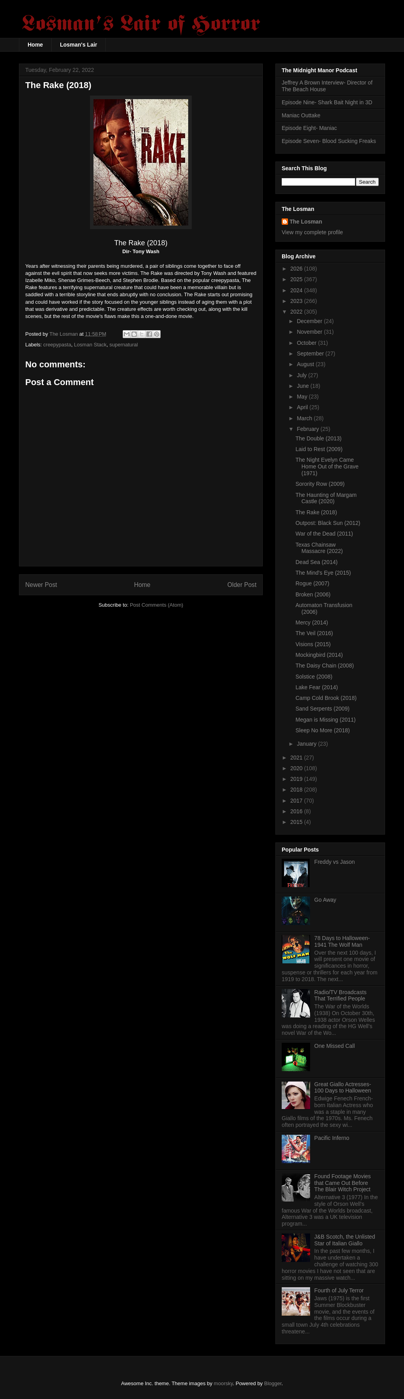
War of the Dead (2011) (324, 533)
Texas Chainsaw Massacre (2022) (319, 548)
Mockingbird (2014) (319, 655)
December (310, 321)
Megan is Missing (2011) (326, 719)
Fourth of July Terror (339, 1290)
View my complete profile (312, 232)
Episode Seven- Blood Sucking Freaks (329, 141)
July (302, 375)
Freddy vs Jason (334, 862)
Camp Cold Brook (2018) (326, 698)
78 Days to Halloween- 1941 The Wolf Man (342, 941)
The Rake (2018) (316, 512)
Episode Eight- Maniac (309, 128)
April (303, 407)
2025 (297, 279)
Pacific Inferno (332, 1138)
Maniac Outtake (301, 115)
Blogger (273, 1383)
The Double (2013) (319, 438)
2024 (297, 290)
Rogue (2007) (312, 583)
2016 (297, 811)
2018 (297, 789)
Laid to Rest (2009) (319, 449)
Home (35, 44)
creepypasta (57, 345)
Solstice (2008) (314, 676)
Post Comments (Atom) (156, 605)
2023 (297, 301)
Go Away (325, 900)
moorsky (223, 1383)
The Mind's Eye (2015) (323, 573)
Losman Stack (90, 345)
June (303, 386)
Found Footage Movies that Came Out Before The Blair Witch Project (342, 1183)
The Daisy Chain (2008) (325, 665)
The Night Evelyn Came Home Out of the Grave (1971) (327, 466)
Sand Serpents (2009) (323, 708)
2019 (297, 779)
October (307, 343)
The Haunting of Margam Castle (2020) (326, 498)
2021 (297, 757)
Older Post (241, 584)
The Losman (306, 221)
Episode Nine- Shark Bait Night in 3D (327, 102)
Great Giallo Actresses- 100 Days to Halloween (342, 1087)
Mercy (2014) (312, 622)
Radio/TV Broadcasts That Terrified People (340, 995)
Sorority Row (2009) (320, 484)
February (308, 429)
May (303, 396)
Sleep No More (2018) (323, 730)
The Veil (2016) (314, 633)
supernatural (123, 345)
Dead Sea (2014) (317, 562)
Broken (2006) (313, 594)
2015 (297, 822)
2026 (297, 268)
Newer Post (41, 584)
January (307, 744)
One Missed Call (334, 1046)
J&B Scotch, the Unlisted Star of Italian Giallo (344, 1240)
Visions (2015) (313, 644)
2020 (297, 768)
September (311, 353)
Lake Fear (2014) (317, 687)
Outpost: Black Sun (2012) (328, 523)
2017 (297, 800)
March (305, 418)
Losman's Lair (78, 44)
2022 (297, 311)
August (306, 364)
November (310, 332)
